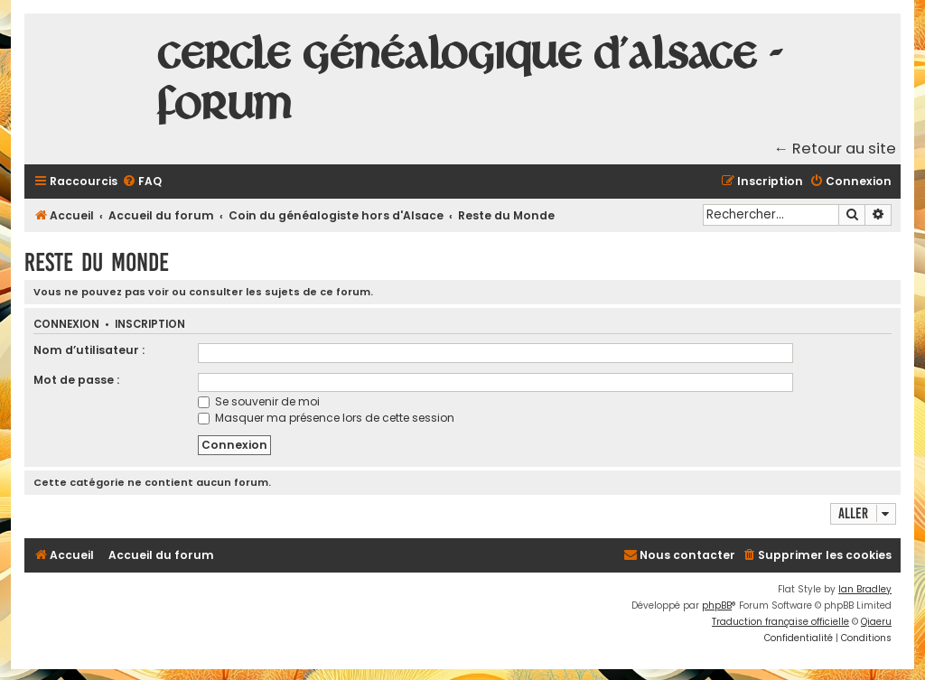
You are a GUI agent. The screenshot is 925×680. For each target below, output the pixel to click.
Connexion (66, 324)
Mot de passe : (76, 379)
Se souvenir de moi (259, 401)
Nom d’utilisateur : (89, 350)
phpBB (717, 605)
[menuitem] (142, 182)
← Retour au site (835, 148)
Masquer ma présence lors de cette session (326, 417)
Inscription (150, 324)
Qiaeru (876, 622)
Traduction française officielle (780, 622)
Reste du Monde (96, 262)
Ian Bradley (865, 589)
